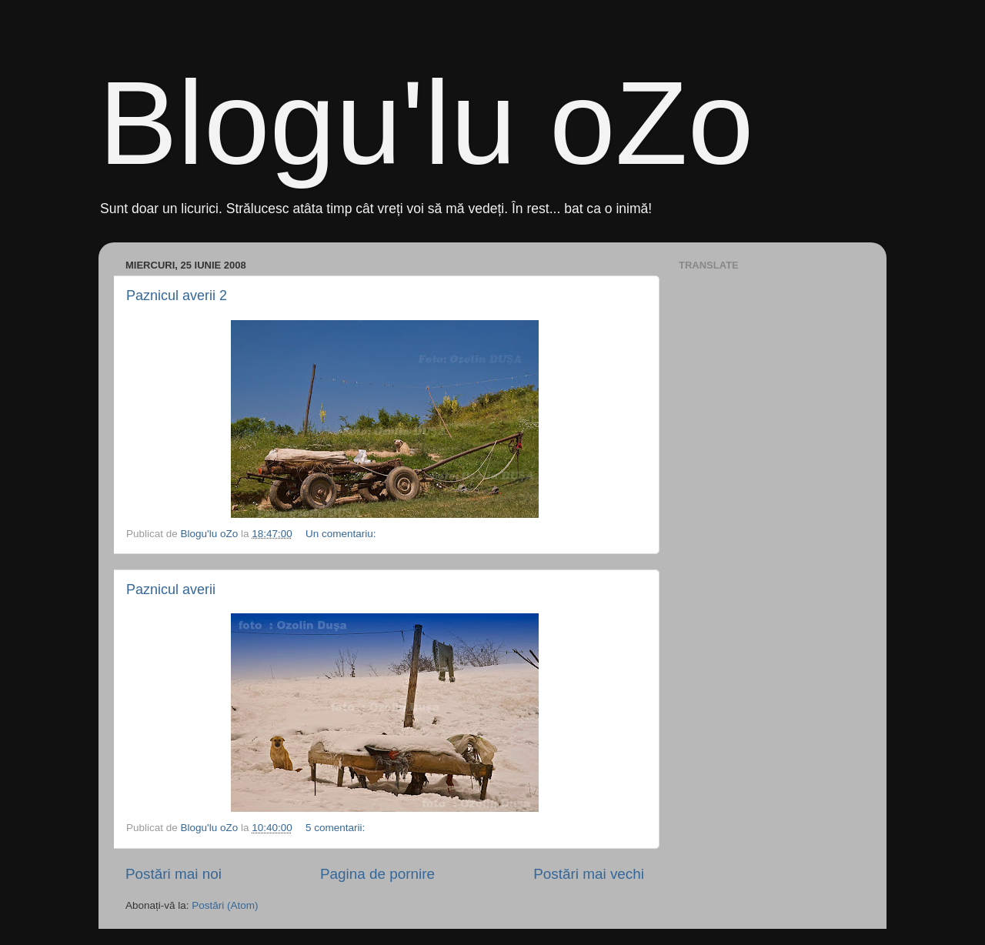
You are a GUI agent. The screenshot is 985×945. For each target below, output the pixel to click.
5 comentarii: (337, 827)
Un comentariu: (342, 533)
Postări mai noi (173, 874)
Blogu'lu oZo (425, 123)
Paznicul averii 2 (176, 295)
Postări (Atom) (225, 905)
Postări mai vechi (588, 874)
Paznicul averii (170, 589)
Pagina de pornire (377, 874)
